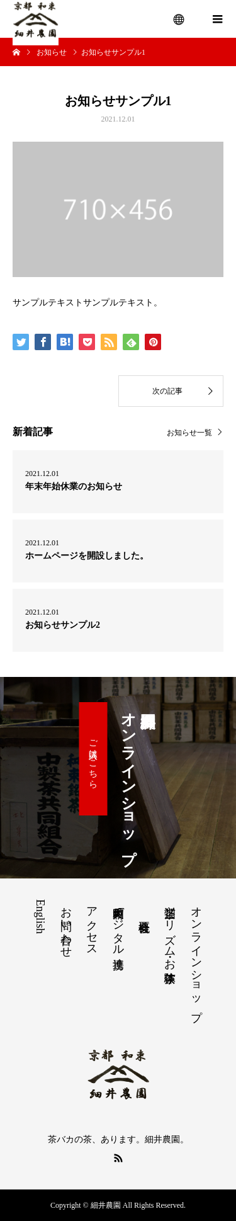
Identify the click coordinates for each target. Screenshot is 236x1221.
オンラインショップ (196, 957)
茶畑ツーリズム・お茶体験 (170, 931)
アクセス (92, 925)
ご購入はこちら (93, 759)
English (40, 916)
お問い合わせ (66, 925)
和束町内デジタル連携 (118, 924)
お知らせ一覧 (189, 432)
